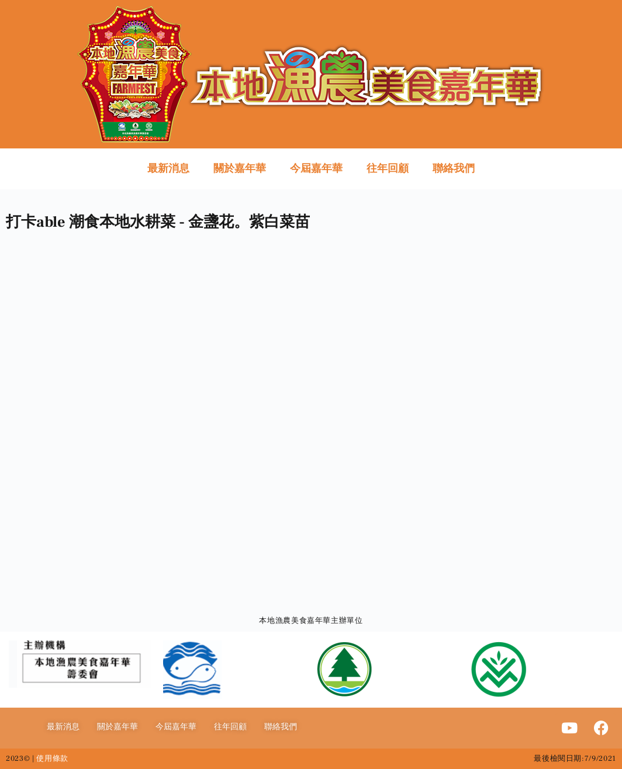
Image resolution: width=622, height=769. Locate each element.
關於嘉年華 (239, 168)
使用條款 (52, 758)
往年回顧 (388, 168)
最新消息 (168, 168)
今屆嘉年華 (316, 168)
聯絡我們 (454, 168)
